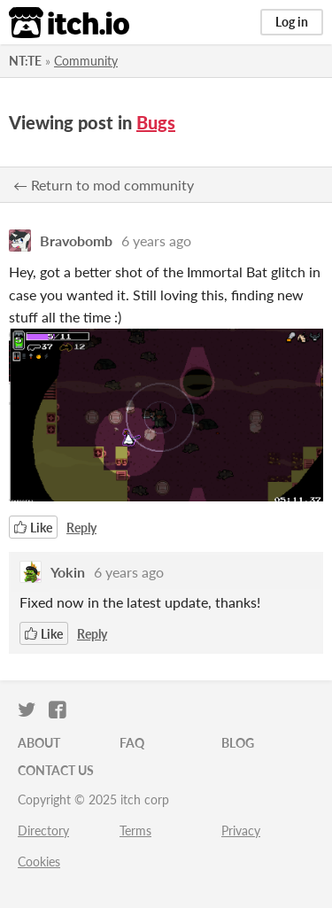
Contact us (56, 770)
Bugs (155, 122)
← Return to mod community (103, 184)
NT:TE (25, 60)
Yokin (67, 571)
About (39, 742)
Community (86, 60)
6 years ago (156, 240)
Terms (135, 830)
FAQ (132, 742)
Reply (81, 527)
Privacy (240, 830)
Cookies (39, 861)
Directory (43, 830)
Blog (237, 742)
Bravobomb (76, 240)
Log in (291, 21)
